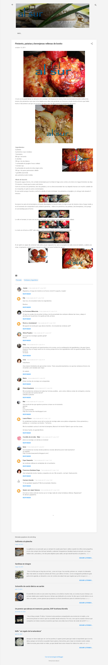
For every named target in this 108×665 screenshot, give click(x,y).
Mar (24, 401)
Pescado (19, 280)
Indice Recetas (44, 33)
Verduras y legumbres (31, 280)
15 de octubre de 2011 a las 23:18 (36, 359)
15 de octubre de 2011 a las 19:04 (35, 298)
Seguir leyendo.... (86, 558)
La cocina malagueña (26, 33)
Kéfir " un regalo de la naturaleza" (28, 631)
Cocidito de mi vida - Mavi (31, 437)
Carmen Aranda (28, 480)
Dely (24, 344)
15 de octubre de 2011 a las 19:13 (48, 311)
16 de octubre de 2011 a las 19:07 (50, 437)
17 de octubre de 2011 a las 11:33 (43, 460)
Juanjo (25, 288)
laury (24, 447)
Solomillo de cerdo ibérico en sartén (29, 586)
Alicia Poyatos (27, 333)
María (25, 378)
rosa (24, 360)
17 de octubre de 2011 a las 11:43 (50, 470)
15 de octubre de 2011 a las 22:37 (42, 333)
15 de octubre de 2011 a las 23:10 (36, 344)
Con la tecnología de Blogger (54, 657)
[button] (92, 43)
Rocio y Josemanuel (30, 323)
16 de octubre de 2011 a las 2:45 (35, 401)
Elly (24, 298)
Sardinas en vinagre (23, 564)
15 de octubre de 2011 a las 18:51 (37, 288)
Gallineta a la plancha (23, 541)
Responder (27, 294)
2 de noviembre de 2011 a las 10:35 (49, 490)
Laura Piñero (27, 418)
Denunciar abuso (54, 661)
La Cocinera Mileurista (30, 311)
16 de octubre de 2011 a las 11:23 (41, 418)
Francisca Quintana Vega (31, 470)
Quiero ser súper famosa (31, 490)
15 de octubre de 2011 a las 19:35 (46, 323)
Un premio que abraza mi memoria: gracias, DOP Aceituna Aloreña (41, 609)
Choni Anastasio (28, 388)
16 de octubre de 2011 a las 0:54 (43, 388)
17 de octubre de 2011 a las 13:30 (43, 480)
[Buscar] (95, 5)
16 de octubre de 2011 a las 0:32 (36, 378)
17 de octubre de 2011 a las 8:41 (35, 447)
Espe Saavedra (28, 460)
